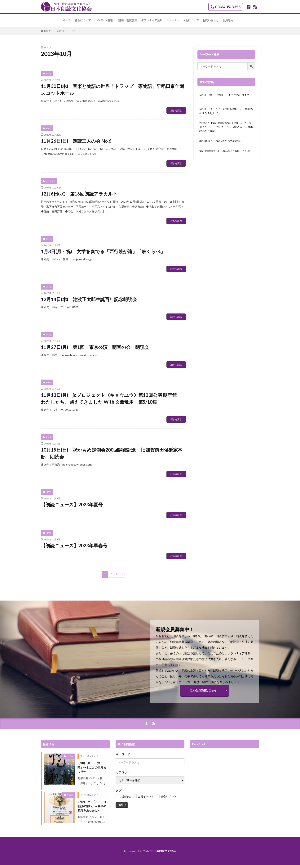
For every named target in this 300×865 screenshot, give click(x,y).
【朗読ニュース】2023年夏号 (72, 504)
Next (118, 574)
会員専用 (228, 20)
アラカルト (50, 181)
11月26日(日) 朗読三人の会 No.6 (76, 141)
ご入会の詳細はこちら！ (204, 690)
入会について (191, 20)
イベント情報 (105, 20)
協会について (83, 20)
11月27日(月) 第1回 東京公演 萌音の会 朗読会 (95, 347)
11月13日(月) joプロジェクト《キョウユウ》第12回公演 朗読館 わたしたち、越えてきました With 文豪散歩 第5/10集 (111, 398)
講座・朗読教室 (127, 20)
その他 (70, 756)
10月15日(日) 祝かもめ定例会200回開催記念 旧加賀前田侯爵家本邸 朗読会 (111, 453)
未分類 (48, 73)
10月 (72, 30)
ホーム (67, 20)
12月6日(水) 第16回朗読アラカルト (79, 193)
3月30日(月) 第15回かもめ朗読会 (220, 140)
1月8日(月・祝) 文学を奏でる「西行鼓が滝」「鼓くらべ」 (103, 251)
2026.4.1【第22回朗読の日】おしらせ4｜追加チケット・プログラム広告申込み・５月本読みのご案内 (226, 127)
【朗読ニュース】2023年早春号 (74, 545)
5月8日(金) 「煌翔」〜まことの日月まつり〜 (224, 97)
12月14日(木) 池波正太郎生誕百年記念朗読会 (89, 299)
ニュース (171, 20)
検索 (120, 804)
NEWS (48, 492)
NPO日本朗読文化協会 (161, 851)
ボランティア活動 (151, 20)
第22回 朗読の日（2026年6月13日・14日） (225, 150)
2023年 (61, 30)
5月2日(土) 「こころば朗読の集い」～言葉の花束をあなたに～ (226, 111)
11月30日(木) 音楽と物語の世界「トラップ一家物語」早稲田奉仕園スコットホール (112, 89)
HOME (47, 30)
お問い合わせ (211, 20)
